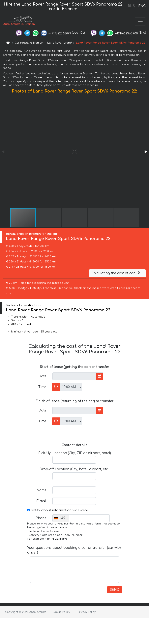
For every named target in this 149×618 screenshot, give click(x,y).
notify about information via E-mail (57, 510)
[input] (74, 376)
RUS (131, 6)
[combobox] (61, 518)
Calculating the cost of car (116, 273)
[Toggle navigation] (140, 21)
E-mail (41, 501)
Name (41, 490)
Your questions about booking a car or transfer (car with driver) (74, 550)
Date (42, 376)
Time (42, 387)
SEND (114, 590)
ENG (141, 6)
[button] (145, 151)
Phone (41, 518)
